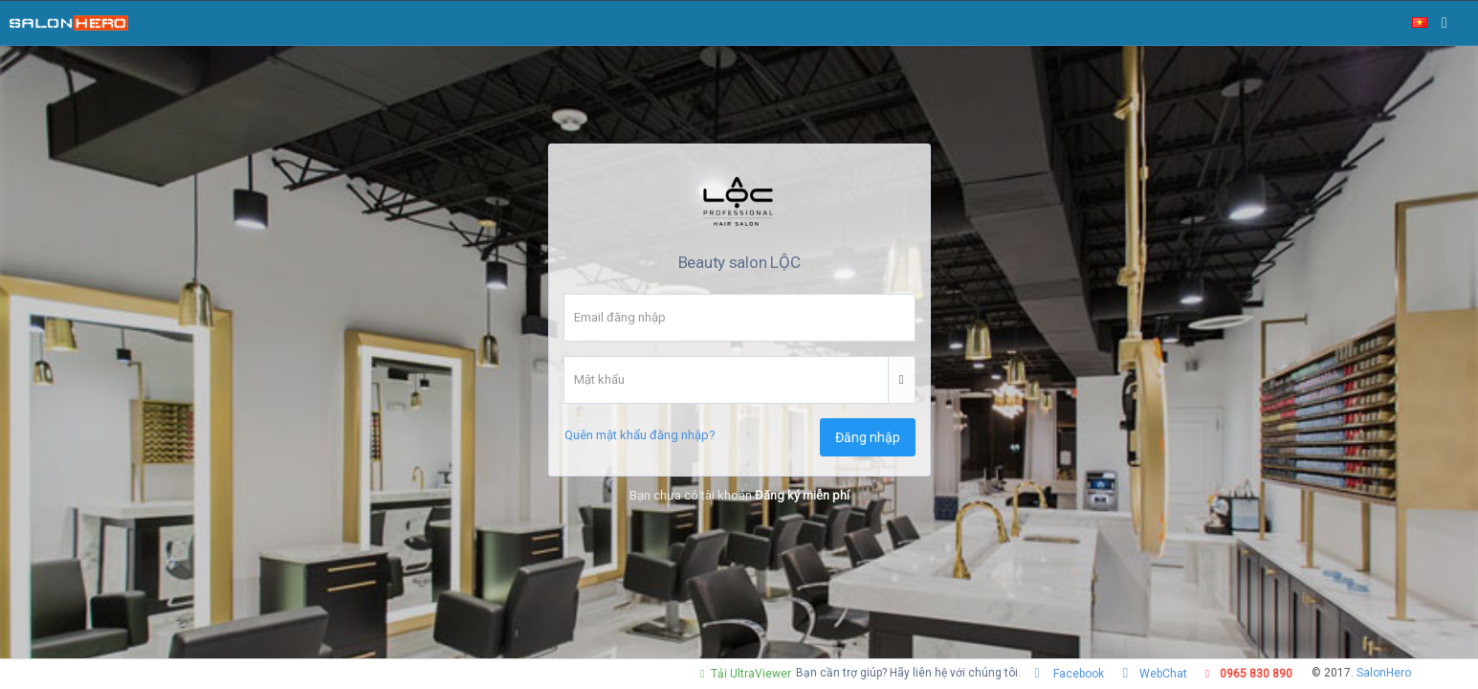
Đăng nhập (867, 437)
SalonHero (1384, 672)
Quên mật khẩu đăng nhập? (640, 435)
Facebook (1067, 673)
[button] (902, 380)
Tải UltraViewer (743, 673)
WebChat (1152, 673)
